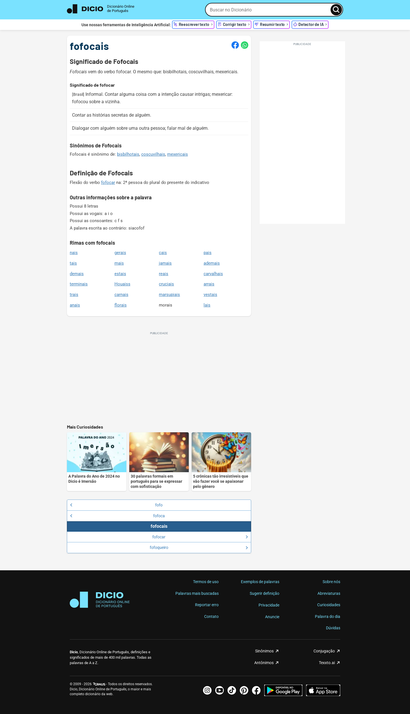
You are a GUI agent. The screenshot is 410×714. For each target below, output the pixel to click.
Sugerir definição (264, 593)
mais (119, 263)
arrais (209, 284)
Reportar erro (207, 605)
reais (163, 273)
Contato (211, 616)
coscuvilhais (153, 154)
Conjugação (324, 651)
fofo (116, 505)
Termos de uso (206, 581)
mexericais (177, 154)
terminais (79, 284)
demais (77, 273)
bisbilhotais (128, 154)
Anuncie (272, 616)
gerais (120, 252)
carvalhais (213, 273)
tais (73, 263)
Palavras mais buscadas (197, 593)
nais (74, 252)
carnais (121, 294)
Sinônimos (264, 651)
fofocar (108, 182)
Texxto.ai (327, 662)
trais (74, 294)
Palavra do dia (327, 616)
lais (207, 305)
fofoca (117, 516)
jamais (165, 263)
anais (75, 305)
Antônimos (264, 662)
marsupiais (169, 294)
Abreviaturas (328, 593)
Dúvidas (333, 628)
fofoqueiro (199, 547)
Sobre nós (331, 581)
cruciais (166, 284)
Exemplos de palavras (260, 581)
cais (163, 252)
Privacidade (269, 605)
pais (208, 252)
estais (120, 273)
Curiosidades (328, 605)
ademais (212, 263)
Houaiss (122, 284)
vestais (210, 294)
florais (120, 305)
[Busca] (336, 9)
